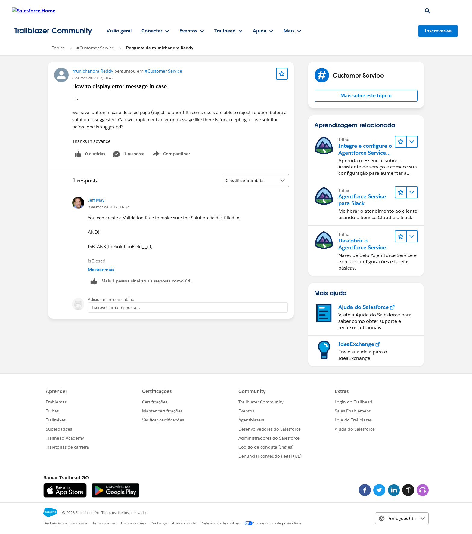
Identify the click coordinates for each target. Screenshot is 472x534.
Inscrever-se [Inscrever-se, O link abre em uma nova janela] (438, 31)
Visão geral (119, 31)
